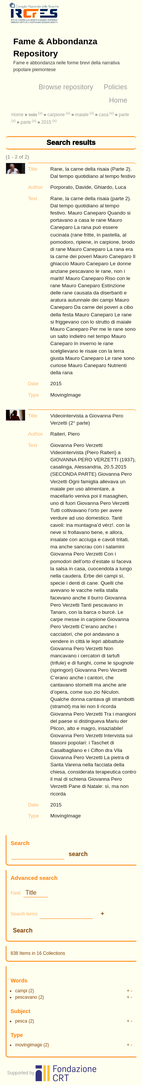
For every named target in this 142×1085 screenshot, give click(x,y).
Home (118, 100)
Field (15, 893)
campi (21, 990)
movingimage (28, 1045)
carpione (56, 114)
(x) (40, 113)
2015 (46, 122)
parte (124, 114)
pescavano (26, 997)
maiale (81, 114)
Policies (115, 87)
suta (32, 114)
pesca (21, 1021)
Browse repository (66, 87)
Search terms (24, 914)
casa (103, 114)
